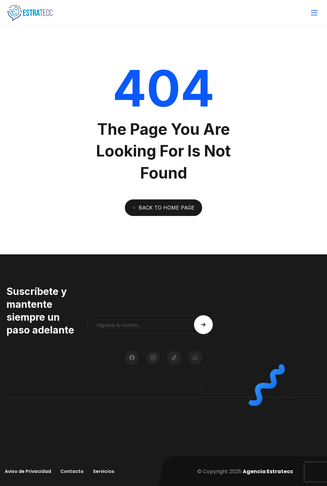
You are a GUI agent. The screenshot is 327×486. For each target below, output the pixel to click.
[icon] (142, 357)
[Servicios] (103, 471)
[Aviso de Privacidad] (28, 471)
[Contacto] (72, 471)
